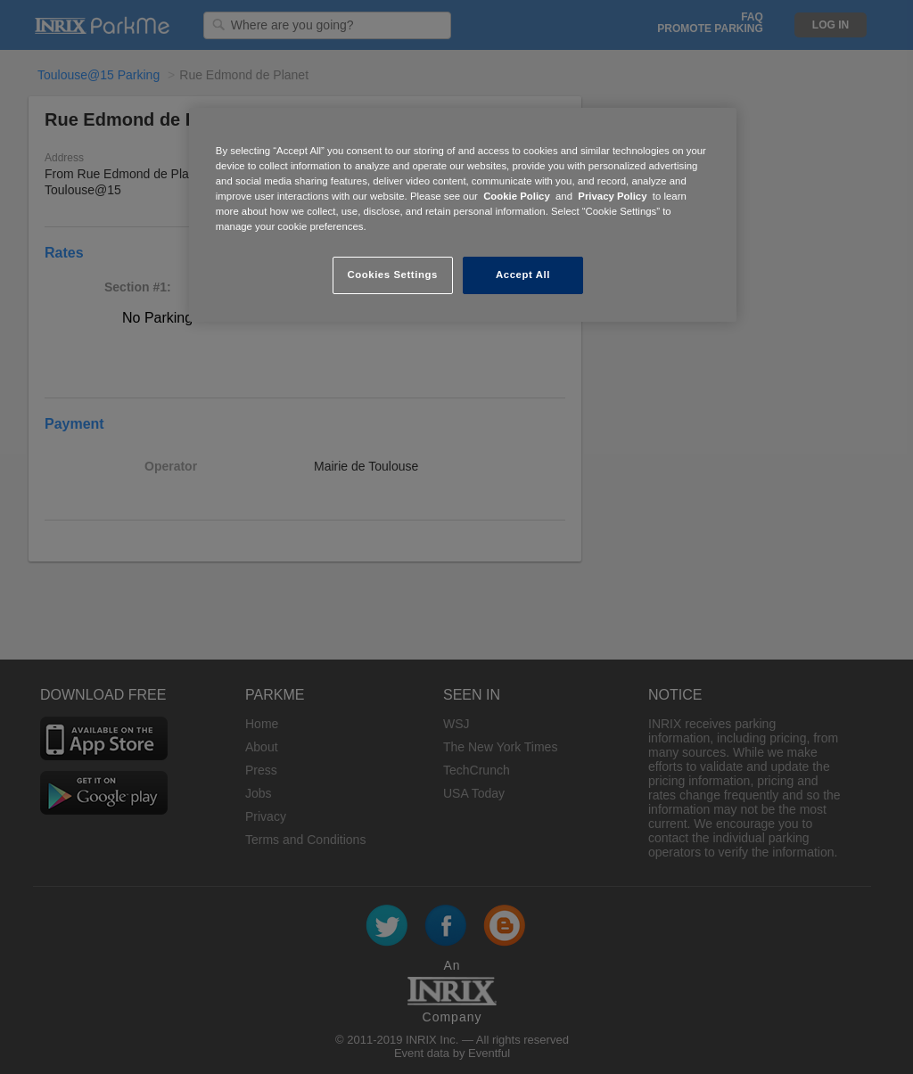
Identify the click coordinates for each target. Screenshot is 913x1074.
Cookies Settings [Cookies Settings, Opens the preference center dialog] (392, 274)
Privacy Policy (612, 196)
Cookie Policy (516, 196)
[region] (462, 215)
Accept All (523, 274)
